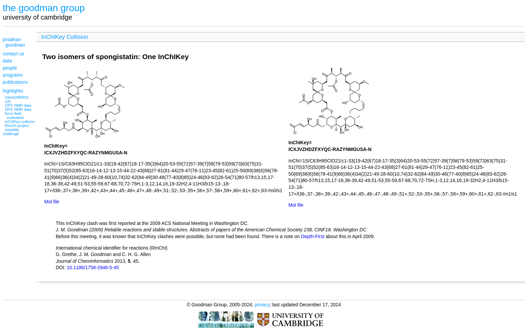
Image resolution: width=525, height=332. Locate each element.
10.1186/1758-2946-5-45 (93, 267)
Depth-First (312, 236)
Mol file (51, 201)
